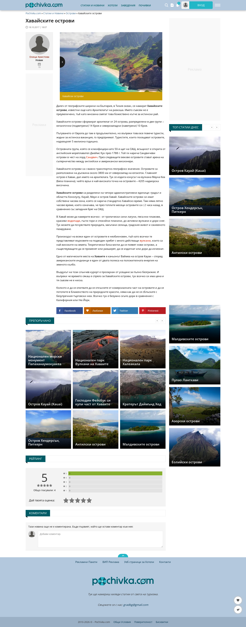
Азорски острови (186, 421)
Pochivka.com (33, 13)
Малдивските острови (141, 444)
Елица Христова (39, 57)
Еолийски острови (187, 462)
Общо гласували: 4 (44, 490)
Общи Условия (122, 622)
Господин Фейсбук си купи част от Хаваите (93, 402)
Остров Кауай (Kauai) (45, 404)
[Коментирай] (100, 539)
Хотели (113, 5)
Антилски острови (90, 444)
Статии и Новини (92, 5)
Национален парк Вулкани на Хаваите (91, 362)
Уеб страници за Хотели (139, 562)
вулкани (145, 240)
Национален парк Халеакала (137, 362)
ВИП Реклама (110, 562)
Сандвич (91, 157)
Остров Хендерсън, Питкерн (43, 442)
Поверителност (143, 622)
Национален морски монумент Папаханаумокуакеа (45, 360)
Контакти (165, 562)
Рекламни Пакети (86, 562)
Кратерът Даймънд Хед (142, 404)
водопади (73, 220)
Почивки (145, 5)
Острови (71, 13)
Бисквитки (162, 622)
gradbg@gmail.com (135, 605)
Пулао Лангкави (185, 380)
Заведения (128, 5)
